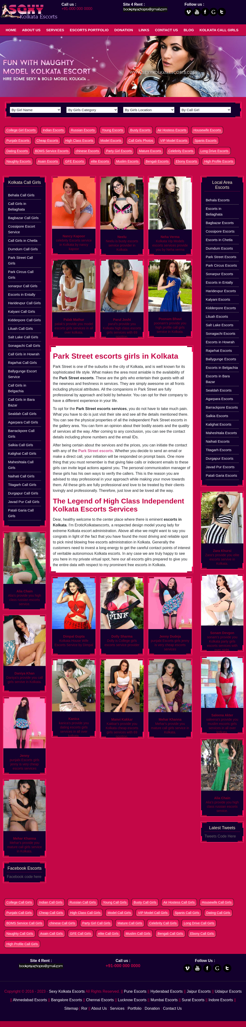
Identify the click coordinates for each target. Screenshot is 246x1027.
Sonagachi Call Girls (24, 346)
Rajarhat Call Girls (22, 363)
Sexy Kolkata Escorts (67, 991)
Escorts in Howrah (220, 342)
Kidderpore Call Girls (24, 320)
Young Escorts (112, 130)
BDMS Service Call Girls (24, 923)
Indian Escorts (53, 130)
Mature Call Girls (130, 923)
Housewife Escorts (207, 130)
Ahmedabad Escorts (30, 1000)
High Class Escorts (79, 140)
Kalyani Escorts (218, 299)
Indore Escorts (221, 1000)
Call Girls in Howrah (24, 354)
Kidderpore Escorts (221, 308)
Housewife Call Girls (217, 902)
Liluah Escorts (217, 316)
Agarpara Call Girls (23, 422)
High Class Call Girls (85, 913)
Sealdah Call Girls (22, 414)
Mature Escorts (150, 151)
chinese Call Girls (62, 923)
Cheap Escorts (47, 140)
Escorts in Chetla (219, 240)
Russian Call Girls (83, 902)
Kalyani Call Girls (21, 311)
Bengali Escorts (157, 161)
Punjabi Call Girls (19, 913)
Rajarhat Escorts (219, 350)
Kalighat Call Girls (22, 453)
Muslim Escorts (127, 161)
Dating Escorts (17, 151)
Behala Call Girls (21, 195)
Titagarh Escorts (219, 450)
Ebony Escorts (186, 161)
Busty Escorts (140, 130)
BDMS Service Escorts (52, 151)
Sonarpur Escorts (219, 274)
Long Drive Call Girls (199, 923)
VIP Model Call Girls (152, 913)
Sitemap (71, 1008)
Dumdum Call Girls (23, 249)
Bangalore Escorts (66, 1000)
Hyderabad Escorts (166, 991)
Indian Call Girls (50, 902)
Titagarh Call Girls (22, 485)
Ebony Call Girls (202, 933)
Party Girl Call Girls (96, 923)
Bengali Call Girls (170, 933)
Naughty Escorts (18, 161)
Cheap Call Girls (51, 913)
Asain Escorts (48, 161)
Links (144, 30)
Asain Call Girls (51, 933)
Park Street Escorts (221, 257)
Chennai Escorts (100, 1000)
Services (55, 30)
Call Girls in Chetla (22, 240)
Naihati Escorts (218, 441)
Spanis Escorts (205, 140)
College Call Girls (19, 902)
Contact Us (166, 30)
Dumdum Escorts (219, 248)
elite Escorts (100, 161)
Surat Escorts (193, 1000)
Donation (123, 30)
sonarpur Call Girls (22, 286)
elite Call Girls (108, 933)
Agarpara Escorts (219, 399)
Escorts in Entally (21, 294)
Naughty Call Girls (19, 933)
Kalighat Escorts (218, 424)
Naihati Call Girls (21, 476)
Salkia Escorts (217, 416)
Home (11, 30)
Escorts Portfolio (89, 30)
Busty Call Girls (145, 902)
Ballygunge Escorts (221, 359)
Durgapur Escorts (219, 458)
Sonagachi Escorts (220, 333)
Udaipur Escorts (228, 991)
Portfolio (135, 1008)
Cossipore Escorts (220, 231)
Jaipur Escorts (199, 991)
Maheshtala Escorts (221, 433)
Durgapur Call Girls (23, 493)
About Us (31, 30)
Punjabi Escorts (17, 140)
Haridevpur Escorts (221, 291)
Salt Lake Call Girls (23, 337)
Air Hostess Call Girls (179, 902)
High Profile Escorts (218, 161)
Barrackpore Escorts (222, 407)
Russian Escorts (83, 130)
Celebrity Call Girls (163, 923)
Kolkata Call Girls (219, 30)
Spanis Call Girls (187, 913)
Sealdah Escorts (219, 390)
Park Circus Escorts (221, 265)
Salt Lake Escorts (219, 325)
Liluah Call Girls (20, 328)
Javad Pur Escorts (220, 467)
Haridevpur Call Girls (24, 303)
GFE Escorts (74, 161)
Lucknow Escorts (132, 1000)
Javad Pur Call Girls (24, 502)
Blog (189, 30)
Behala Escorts (218, 200)
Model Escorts (110, 140)
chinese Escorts (87, 151)
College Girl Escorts (21, 130)
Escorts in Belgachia (222, 368)
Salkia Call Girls (20, 445)
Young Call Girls (115, 902)
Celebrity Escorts (180, 151)
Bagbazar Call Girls (23, 218)
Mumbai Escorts (164, 1000)
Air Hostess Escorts (172, 130)
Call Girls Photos (140, 140)
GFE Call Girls (80, 933)
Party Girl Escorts (119, 151)
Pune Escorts (135, 991)
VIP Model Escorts (173, 140)
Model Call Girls (119, 913)
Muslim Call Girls (138, 933)
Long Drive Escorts (214, 151)
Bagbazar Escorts (220, 223)
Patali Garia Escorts (221, 475)
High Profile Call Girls (22, 944)
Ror (84, 1008)
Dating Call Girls (218, 913)
